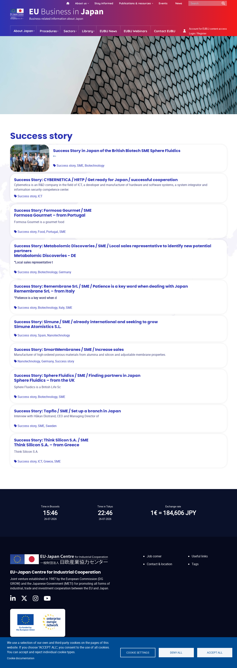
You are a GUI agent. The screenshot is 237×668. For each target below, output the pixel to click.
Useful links (200, 556)
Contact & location (159, 564)
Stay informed (103, 3)
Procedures (48, 31)
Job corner (154, 556)
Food (41, 231)
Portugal (52, 231)
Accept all (215, 652)
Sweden (51, 426)
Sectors (69, 31)
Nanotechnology (58, 335)
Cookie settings (137, 652)
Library (87, 31)
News (178, 3)
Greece (48, 461)
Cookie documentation (20, 658)
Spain (42, 335)
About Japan (23, 31)
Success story (66, 165)
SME (80, 165)
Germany (65, 272)
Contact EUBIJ (164, 31)
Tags (195, 564)
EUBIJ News (108, 31)
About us (81, 3)
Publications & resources (135, 3)
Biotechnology (94, 165)
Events (163, 3)
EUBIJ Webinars (135, 31)
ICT (40, 196)
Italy (61, 307)
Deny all (176, 652)
